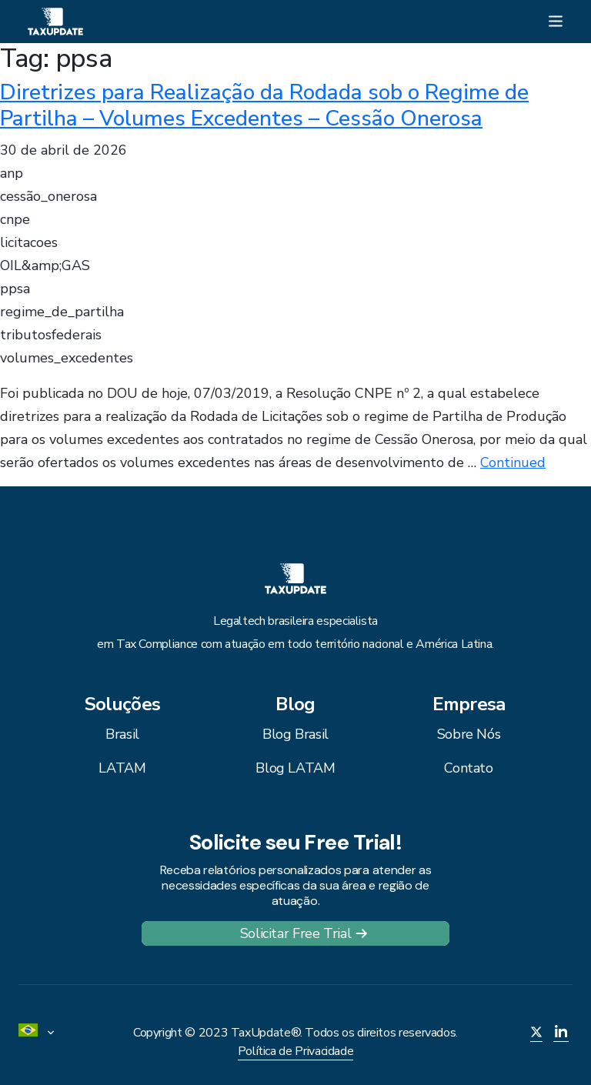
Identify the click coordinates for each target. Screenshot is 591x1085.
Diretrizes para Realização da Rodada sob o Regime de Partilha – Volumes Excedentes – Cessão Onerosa (264, 105)
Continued (513, 462)
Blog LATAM (295, 768)
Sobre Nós (469, 734)
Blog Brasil (295, 734)
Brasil (122, 734)
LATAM (121, 768)
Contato (468, 768)
